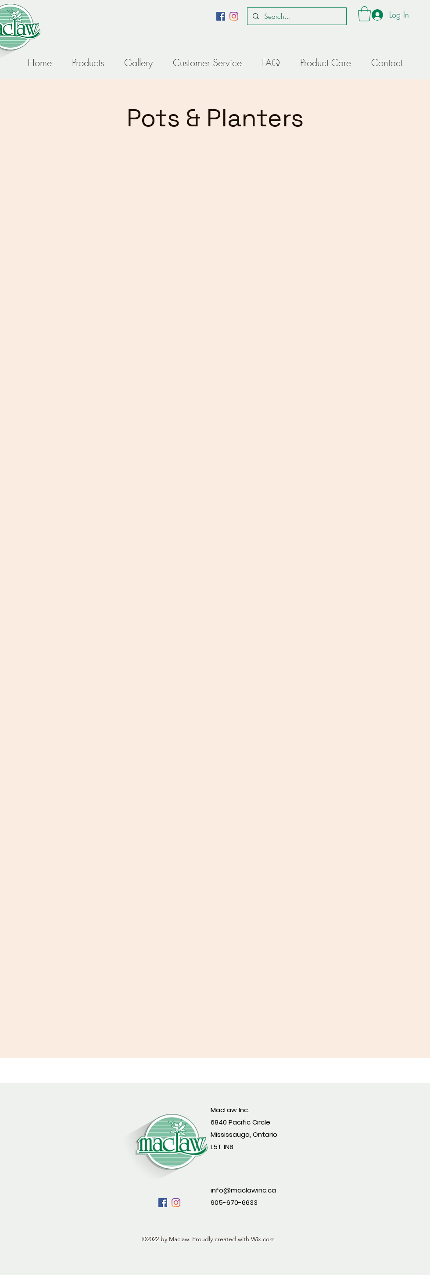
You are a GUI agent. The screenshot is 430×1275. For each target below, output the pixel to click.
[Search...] (296, 16)
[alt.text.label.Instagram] (233, 16)
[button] (364, 13)
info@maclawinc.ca (243, 1190)
